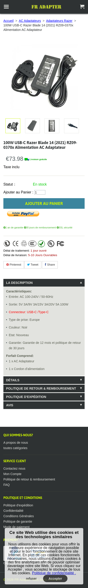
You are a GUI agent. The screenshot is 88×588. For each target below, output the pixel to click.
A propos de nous (15, 442)
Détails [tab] (12, 380)
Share (50, 264)
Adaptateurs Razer (59, 21)
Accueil (8, 21)
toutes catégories (15, 448)
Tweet (32, 264)
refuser (31, 578)
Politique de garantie (17, 521)
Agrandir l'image (31, 126)
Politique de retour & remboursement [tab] (41, 388)
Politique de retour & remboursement (29, 479)
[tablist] (44, 344)
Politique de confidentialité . (54, 573)
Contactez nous (14, 468)
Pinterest (13, 264)
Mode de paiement (16, 526)
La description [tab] (19, 283)
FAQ (6, 484)
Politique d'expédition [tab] (26, 397)
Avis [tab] (9, 405)
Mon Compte (12, 473)
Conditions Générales (18, 516)
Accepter (55, 578)
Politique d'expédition (18, 505)
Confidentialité (13, 510)
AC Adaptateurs (30, 21)
